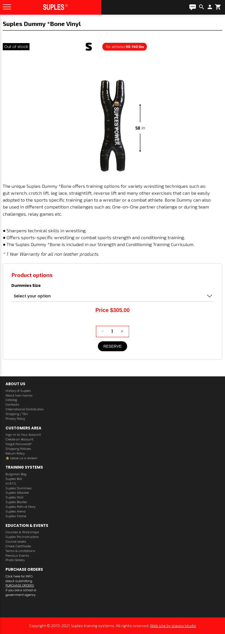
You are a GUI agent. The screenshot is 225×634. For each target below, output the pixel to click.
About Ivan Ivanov (19, 395)
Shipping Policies (18, 449)
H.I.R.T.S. (11, 483)
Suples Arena (16, 511)
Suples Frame (16, 516)
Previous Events (17, 556)
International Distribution (25, 409)
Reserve (112, 346)
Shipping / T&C (17, 414)
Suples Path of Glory (21, 507)
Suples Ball (14, 479)
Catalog (11, 400)
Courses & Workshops (22, 532)
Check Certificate (18, 546)
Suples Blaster (16, 502)
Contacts (12, 404)
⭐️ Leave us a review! (21, 458)
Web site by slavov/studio (173, 625)
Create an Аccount (19, 439)
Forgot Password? (18, 444)
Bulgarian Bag (16, 474)
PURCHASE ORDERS (20, 585)
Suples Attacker (17, 493)
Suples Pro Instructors (22, 537)
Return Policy (15, 453)
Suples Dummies (19, 488)
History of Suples (18, 391)
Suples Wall (14, 497)
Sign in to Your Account (23, 435)
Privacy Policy (15, 419)
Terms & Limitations (20, 551)
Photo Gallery (15, 560)
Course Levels (16, 541)
